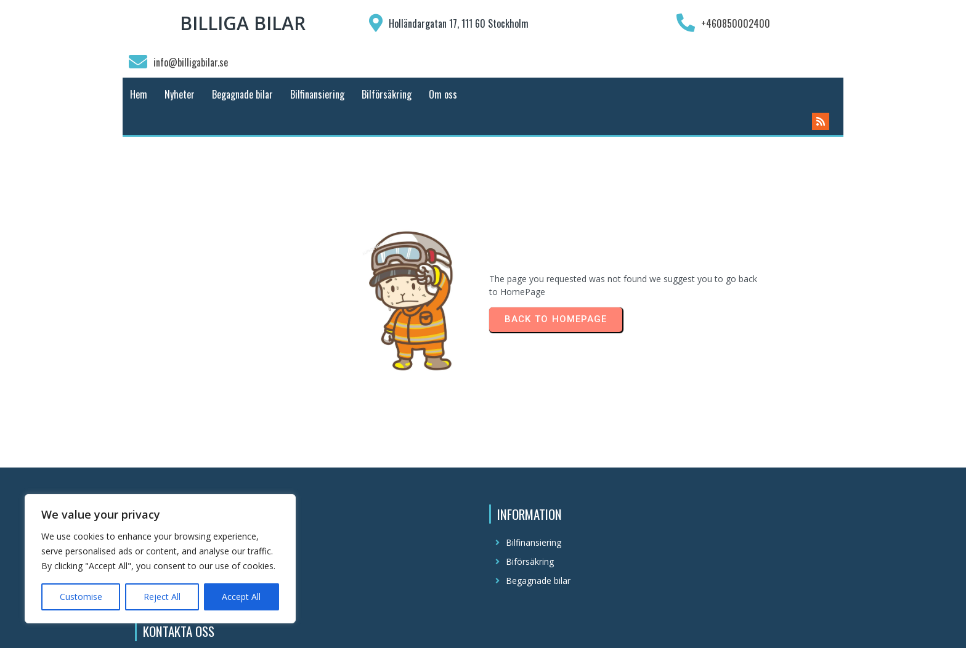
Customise (81, 596)
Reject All (162, 596)
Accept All (241, 596)
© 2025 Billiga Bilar (483, 627)
